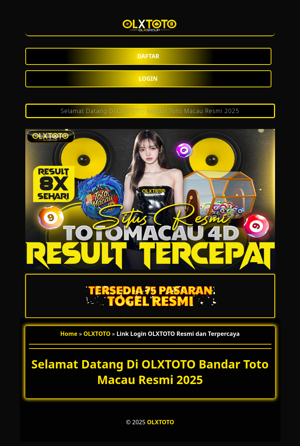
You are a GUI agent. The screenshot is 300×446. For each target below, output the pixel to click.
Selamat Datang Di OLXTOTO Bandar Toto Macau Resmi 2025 (150, 111)
